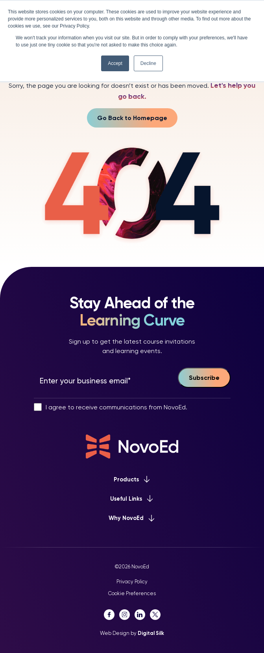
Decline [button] (148, 63)
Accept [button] (115, 63)
